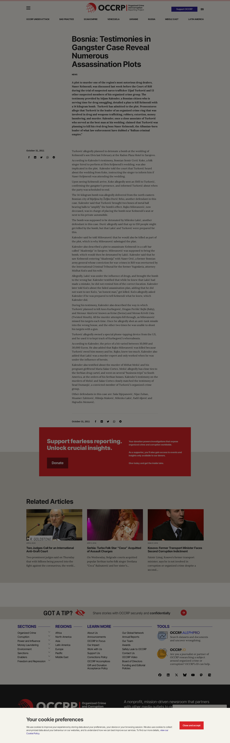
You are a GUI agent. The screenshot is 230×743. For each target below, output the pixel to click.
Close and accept (191, 725)
